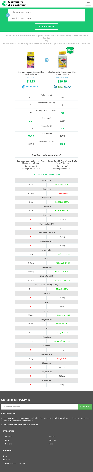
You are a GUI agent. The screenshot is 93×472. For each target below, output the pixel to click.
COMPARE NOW (46, 26)
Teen (51, 443)
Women (8, 436)
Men (7, 440)
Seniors (8, 443)
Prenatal (52, 440)
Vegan (52, 436)
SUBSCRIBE (85, 406)
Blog (5, 456)
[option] (30, 83)
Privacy (6, 459)
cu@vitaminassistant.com (14, 463)
